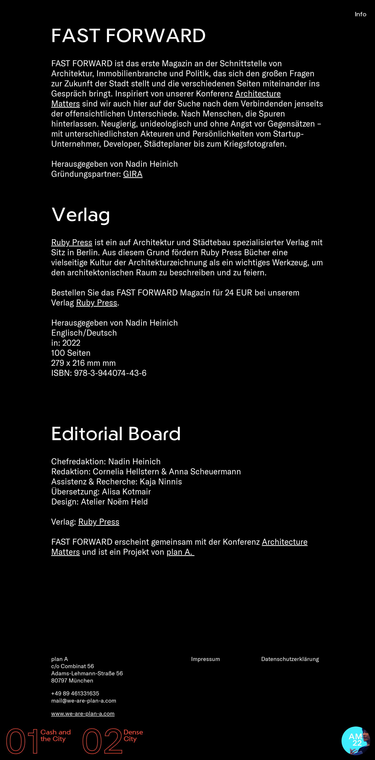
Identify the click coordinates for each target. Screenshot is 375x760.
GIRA (133, 174)
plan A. (180, 552)
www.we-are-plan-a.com (83, 713)
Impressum (205, 658)
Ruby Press (71, 242)
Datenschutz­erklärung (290, 658)
